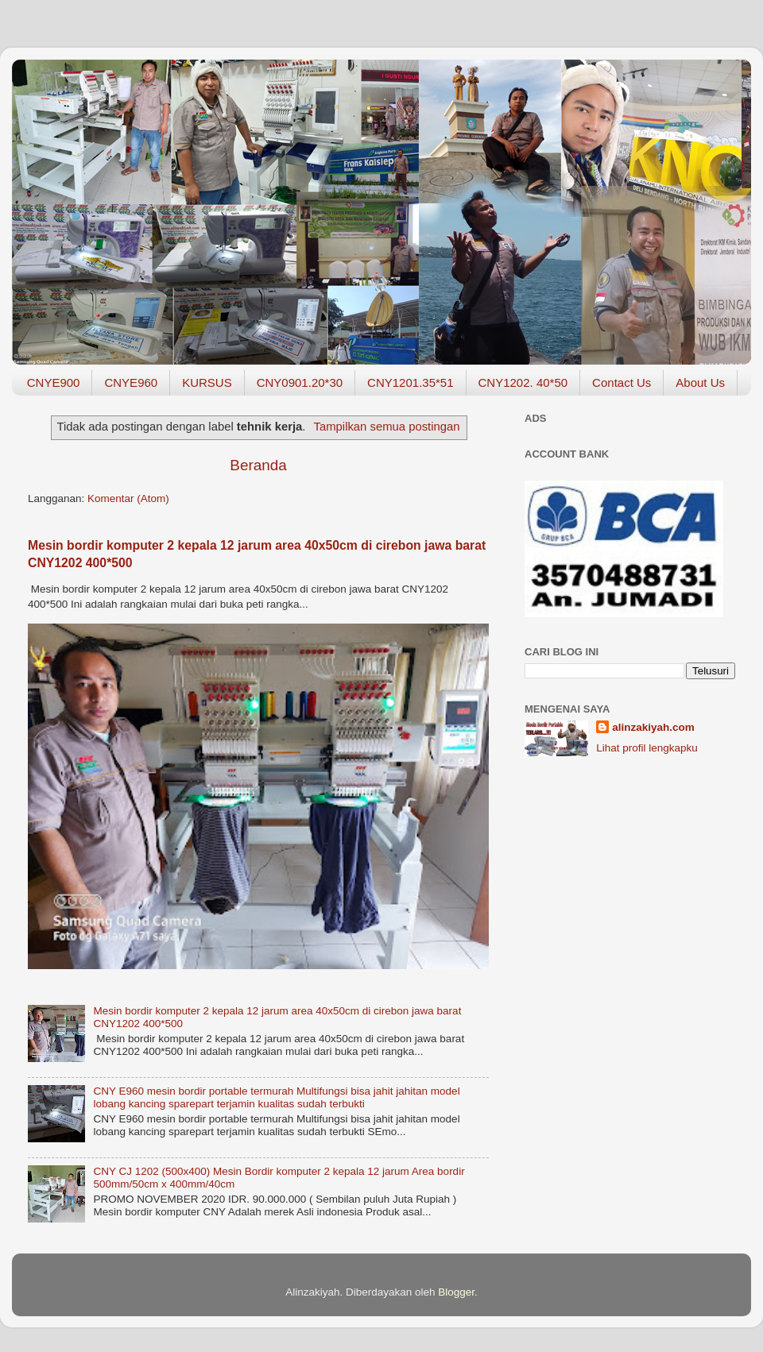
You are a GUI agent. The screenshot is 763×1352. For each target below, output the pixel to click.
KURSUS (207, 382)
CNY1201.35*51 (410, 382)
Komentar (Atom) (128, 498)
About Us (700, 382)
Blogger (456, 1292)
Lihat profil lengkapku (647, 748)
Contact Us (621, 382)
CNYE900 (53, 382)
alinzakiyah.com (653, 727)
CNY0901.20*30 (300, 382)
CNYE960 (130, 382)
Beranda (258, 465)
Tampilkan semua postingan (387, 426)
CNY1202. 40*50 (523, 382)
